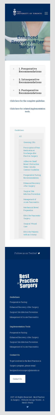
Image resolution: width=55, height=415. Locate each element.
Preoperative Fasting (18, 302)
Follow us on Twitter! (27, 253)
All (20, 136)
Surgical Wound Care (30, 225)
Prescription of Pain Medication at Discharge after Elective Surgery (31, 151)
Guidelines (19, 130)
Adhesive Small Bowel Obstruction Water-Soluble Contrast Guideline (31, 165)
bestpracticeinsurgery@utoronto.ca (24, 370)
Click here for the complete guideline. (27, 101)
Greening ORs (29, 142)
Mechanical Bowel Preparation (31, 209)
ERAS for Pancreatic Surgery (31, 217)
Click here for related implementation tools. (27, 110)
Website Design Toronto (31, 399)
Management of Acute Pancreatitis (31, 200)
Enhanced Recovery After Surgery (31, 184)
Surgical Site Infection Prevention (31, 192)
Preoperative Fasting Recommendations (32, 176)
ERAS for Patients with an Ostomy (30, 233)
